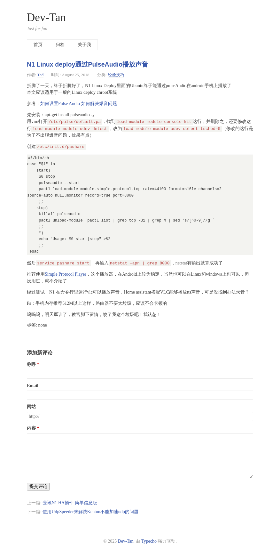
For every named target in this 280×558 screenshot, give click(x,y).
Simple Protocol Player (65, 274)
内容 (31, 428)
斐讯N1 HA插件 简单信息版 (70, 502)
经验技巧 (116, 74)
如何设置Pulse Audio (60, 103)
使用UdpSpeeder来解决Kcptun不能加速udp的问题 (90, 511)
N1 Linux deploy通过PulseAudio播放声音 (87, 64)
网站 (31, 406)
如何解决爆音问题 (99, 103)
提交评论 (38, 486)
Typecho (149, 541)
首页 (38, 44)
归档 (60, 44)
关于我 (84, 44)
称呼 (31, 364)
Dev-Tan (46, 17)
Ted (40, 74)
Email (32, 385)
